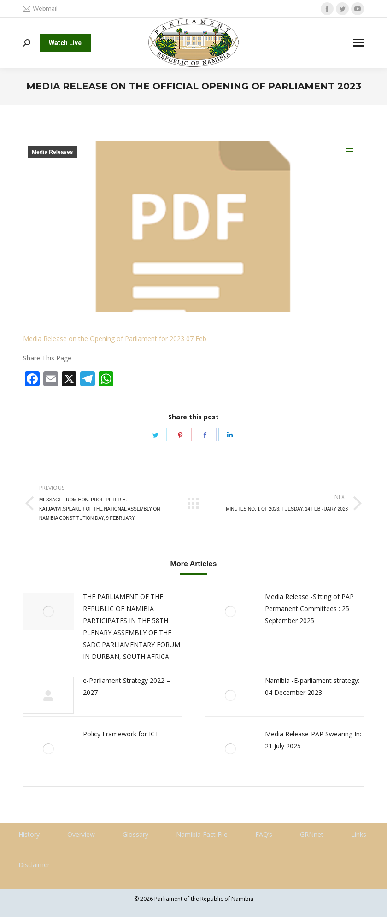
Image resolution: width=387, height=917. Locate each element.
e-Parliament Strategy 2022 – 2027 (126, 686)
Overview (81, 834)
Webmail (40, 8)
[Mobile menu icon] (358, 42)
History (29, 834)
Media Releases (52, 152)
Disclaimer (34, 864)
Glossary (135, 834)
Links (358, 834)
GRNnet (311, 834)
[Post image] (48, 611)
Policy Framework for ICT (121, 733)
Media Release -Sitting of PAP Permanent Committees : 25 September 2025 (309, 608)
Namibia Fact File (202, 834)
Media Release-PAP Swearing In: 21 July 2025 (313, 739)
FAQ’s (263, 834)
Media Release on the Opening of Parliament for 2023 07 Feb (114, 338)
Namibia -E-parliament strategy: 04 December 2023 (312, 686)
